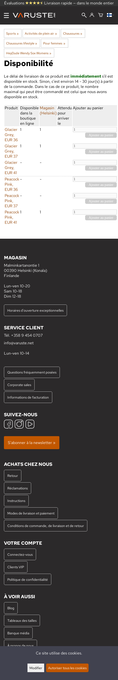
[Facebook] (8, 425)
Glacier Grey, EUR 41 (11, 167)
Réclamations (17, 488)
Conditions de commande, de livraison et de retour (45, 525)
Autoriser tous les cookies (67, 668)
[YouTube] (30, 425)
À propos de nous (20, 645)
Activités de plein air (41, 33)
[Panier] (100, 15)
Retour (12, 475)
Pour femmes (54, 43)
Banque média (18, 633)
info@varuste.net (19, 343)
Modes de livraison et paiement (30, 513)
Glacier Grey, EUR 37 (11, 151)
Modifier (35, 668)
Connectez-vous (20, 554)
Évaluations (24, 3)
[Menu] (6, 15)
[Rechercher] (84, 16)
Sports (12, 33)
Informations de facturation (28, 397)
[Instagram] (19, 425)
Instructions (16, 500)
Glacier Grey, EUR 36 (11, 134)
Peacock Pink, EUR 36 (12, 184)
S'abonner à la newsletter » (31, 442)
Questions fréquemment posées (31, 372)
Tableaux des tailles (22, 620)
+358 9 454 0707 (27, 335)
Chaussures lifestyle (21, 43)
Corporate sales (19, 384)
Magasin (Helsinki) (48, 110)
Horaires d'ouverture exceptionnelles (35, 310)
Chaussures (72, 33)
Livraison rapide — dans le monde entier (79, 3)
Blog (10, 608)
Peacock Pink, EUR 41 (12, 217)
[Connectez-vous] (92, 15)
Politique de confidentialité (27, 579)
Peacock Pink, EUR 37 (12, 200)
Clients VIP (15, 567)
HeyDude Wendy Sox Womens (28, 53)
